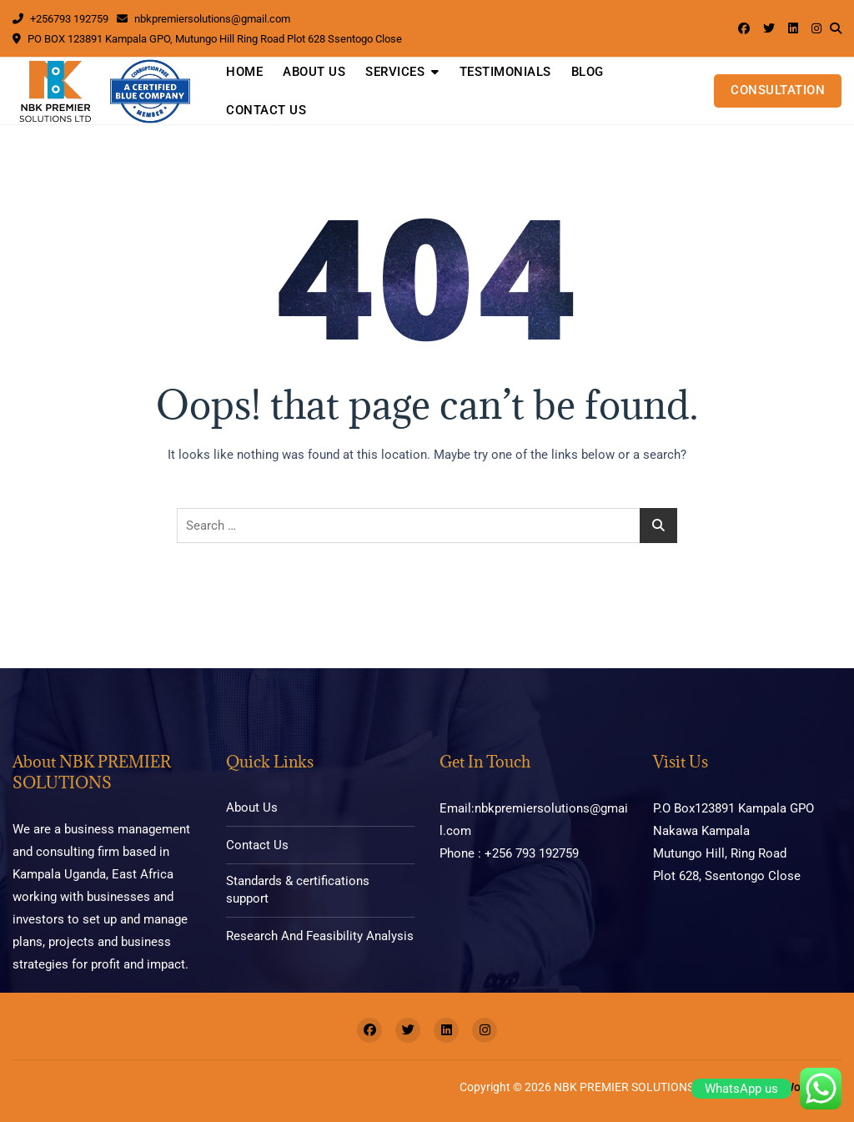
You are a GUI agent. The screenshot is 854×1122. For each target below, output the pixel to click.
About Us (314, 71)
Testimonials (505, 71)
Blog (587, 71)
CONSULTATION (778, 90)
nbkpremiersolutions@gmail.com (203, 19)
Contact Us (266, 110)
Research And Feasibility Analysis (320, 935)
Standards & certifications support (297, 889)
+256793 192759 (60, 19)
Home (244, 71)
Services (394, 71)
